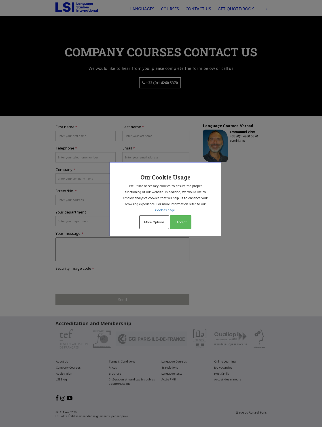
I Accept (181, 222)
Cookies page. (165, 210)
